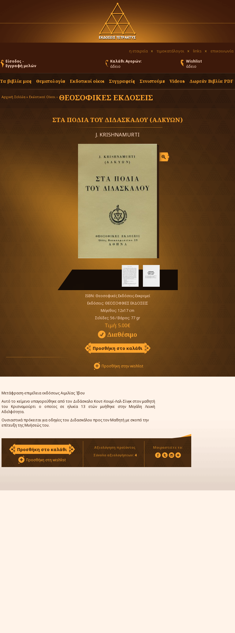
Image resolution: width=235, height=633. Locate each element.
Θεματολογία (50, 81)
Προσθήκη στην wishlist (122, 366)
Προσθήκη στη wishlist (46, 459)
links (197, 51)
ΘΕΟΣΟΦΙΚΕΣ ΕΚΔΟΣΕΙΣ (106, 97)
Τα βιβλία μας (16, 81)
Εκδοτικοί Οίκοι (42, 96)
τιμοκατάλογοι (170, 51)
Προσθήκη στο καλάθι (118, 348)
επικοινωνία (222, 51)
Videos (177, 81)
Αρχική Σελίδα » (15, 96)
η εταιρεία (138, 51)
